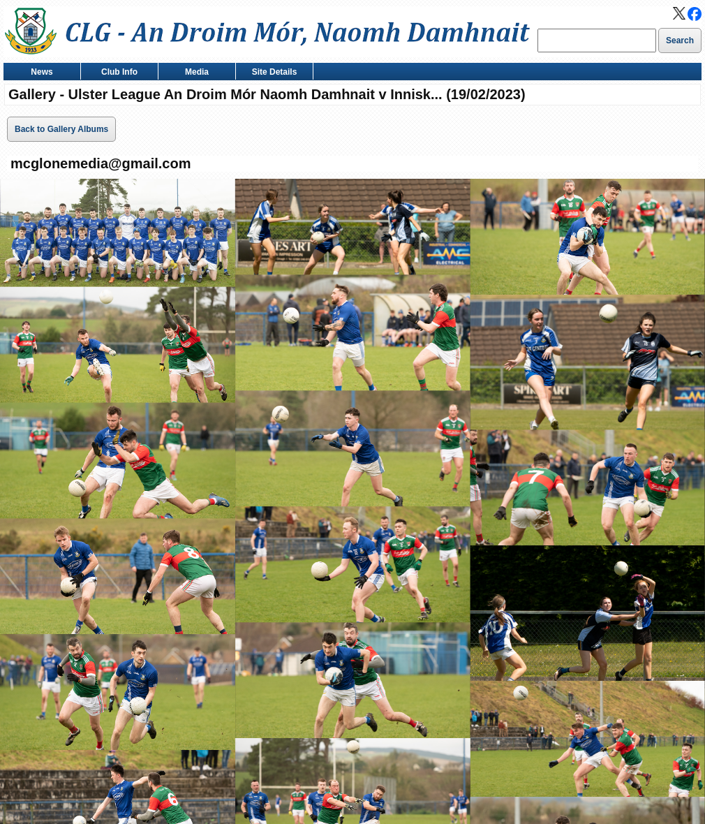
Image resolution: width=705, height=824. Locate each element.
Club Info (116, 73)
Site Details (271, 73)
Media (193, 73)
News (38, 73)
